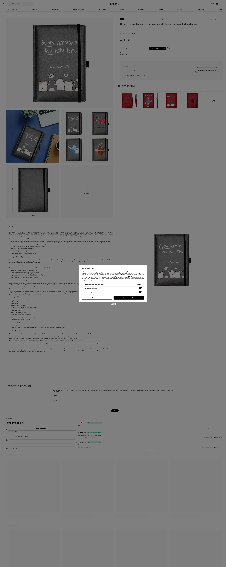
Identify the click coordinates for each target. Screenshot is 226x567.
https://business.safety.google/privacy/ (127, 276)
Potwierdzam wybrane (97, 297)
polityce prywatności (120, 274)
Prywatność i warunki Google (110, 276)
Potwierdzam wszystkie (128, 297)
